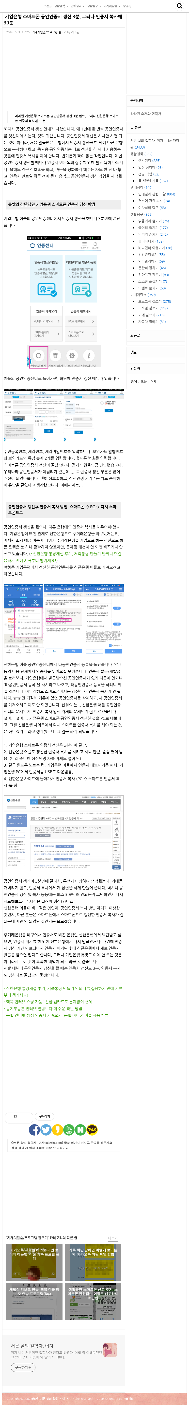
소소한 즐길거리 (152, 281)
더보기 (113, 1238)
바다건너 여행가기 (155, 248)
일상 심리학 (150, 167)
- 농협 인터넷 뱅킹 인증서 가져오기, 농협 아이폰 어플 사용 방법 (56, 1015)
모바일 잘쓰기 (153, 308)
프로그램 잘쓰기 (154, 301)
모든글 (48, 6)
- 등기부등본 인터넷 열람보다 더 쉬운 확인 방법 (43, 1009)
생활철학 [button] (61, 6)
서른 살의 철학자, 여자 (22, 6)
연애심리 (141, 187)
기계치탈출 (143, 295)
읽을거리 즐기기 (153, 221)
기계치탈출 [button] (112, 6)
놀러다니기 (151, 241)
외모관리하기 (151, 261)
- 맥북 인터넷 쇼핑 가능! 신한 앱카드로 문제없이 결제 (48, 1002)
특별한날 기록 (153, 181)
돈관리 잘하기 (152, 268)
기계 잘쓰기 (151, 315)
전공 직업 (148, 174)
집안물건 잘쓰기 (153, 275)
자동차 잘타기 (152, 321)
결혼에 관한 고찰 (154, 201)
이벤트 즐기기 (152, 288)
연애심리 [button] (78, 6)
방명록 (127, 6)
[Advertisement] (64, 1065)
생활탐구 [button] (94, 6)
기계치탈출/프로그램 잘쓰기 (49, 32)
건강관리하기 (151, 254)
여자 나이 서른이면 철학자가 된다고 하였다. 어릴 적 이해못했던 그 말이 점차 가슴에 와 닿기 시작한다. (56, 1355)
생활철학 (141, 154)
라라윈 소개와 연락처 (145, 113)
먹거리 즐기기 (153, 234)
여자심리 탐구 (152, 207)
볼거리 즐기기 (153, 227)
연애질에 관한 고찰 (156, 194)
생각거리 (149, 160)
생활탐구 (141, 214)
